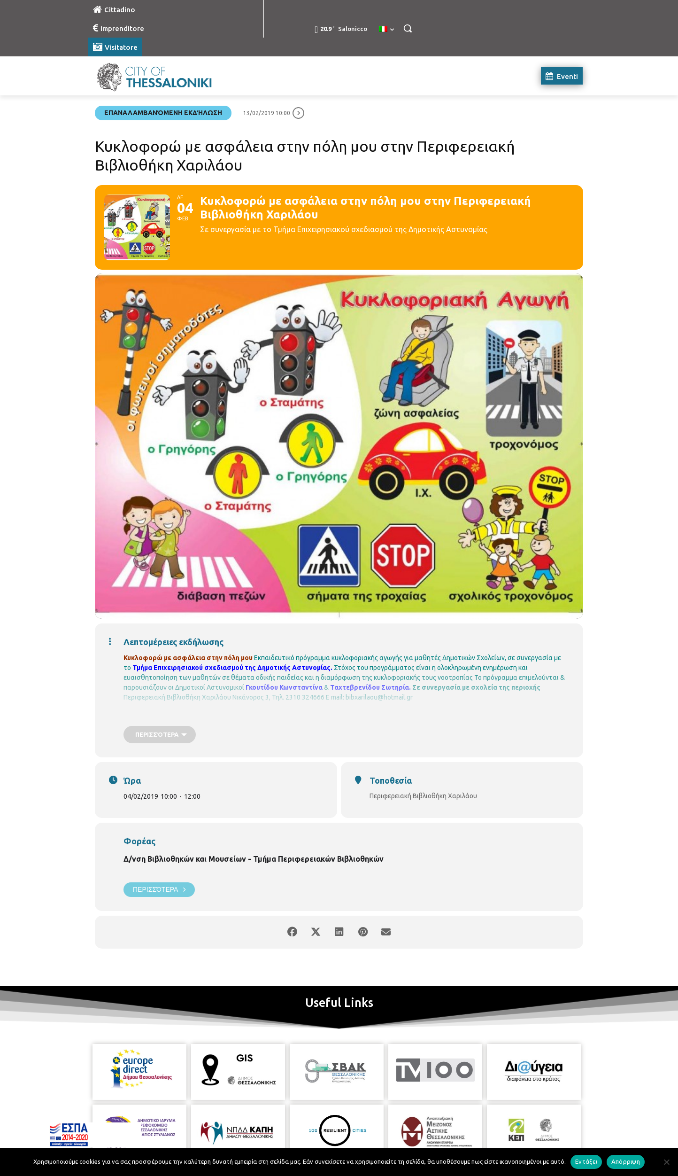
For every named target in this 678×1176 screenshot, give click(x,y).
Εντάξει (586, 1161)
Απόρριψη (625, 1161)
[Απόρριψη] (666, 1162)
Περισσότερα (159, 890)
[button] (407, 28)
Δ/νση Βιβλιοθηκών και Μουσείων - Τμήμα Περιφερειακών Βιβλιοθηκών (253, 859)
